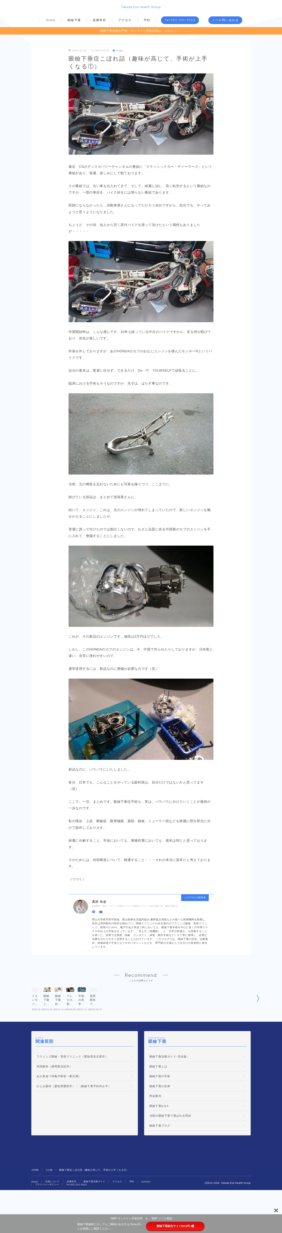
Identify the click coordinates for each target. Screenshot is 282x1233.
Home (50, 21)
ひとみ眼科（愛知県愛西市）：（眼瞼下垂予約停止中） (74, 1106)
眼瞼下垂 (74, 21)
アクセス (125, 21)
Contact (151, 1202)
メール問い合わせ (225, 21)
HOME (36, 1190)
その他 (118, 51)
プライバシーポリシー (48, 1205)
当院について (53, 1202)
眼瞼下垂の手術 (159, 1096)
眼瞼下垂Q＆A (159, 1126)
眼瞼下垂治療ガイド (97, 1202)
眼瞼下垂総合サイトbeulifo (175, 1226)
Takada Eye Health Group (141, 7)
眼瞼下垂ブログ (159, 1146)
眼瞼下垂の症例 (159, 1106)
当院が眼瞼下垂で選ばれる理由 (170, 1136)
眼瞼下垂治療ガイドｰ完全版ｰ (168, 1077)
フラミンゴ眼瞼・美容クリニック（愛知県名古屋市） (72, 1077)
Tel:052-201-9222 (179, 21)
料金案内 (155, 1116)
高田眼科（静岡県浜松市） (54, 1086)
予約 (147, 21)
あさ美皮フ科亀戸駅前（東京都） (59, 1096)
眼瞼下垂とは (158, 1086)
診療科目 (99, 21)
